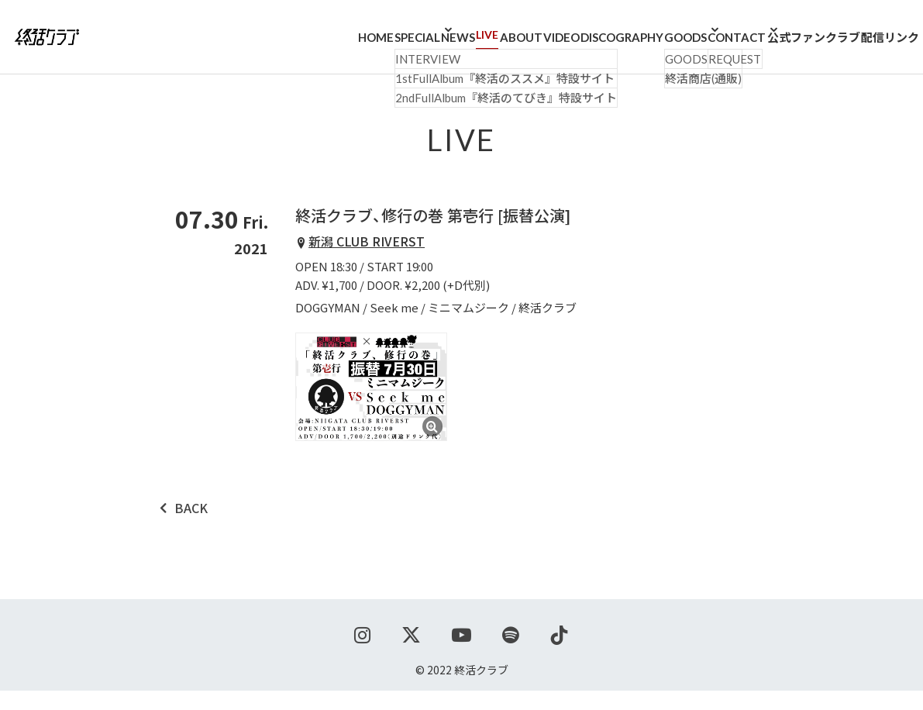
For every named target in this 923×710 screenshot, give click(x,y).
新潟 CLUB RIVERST (366, 260)
